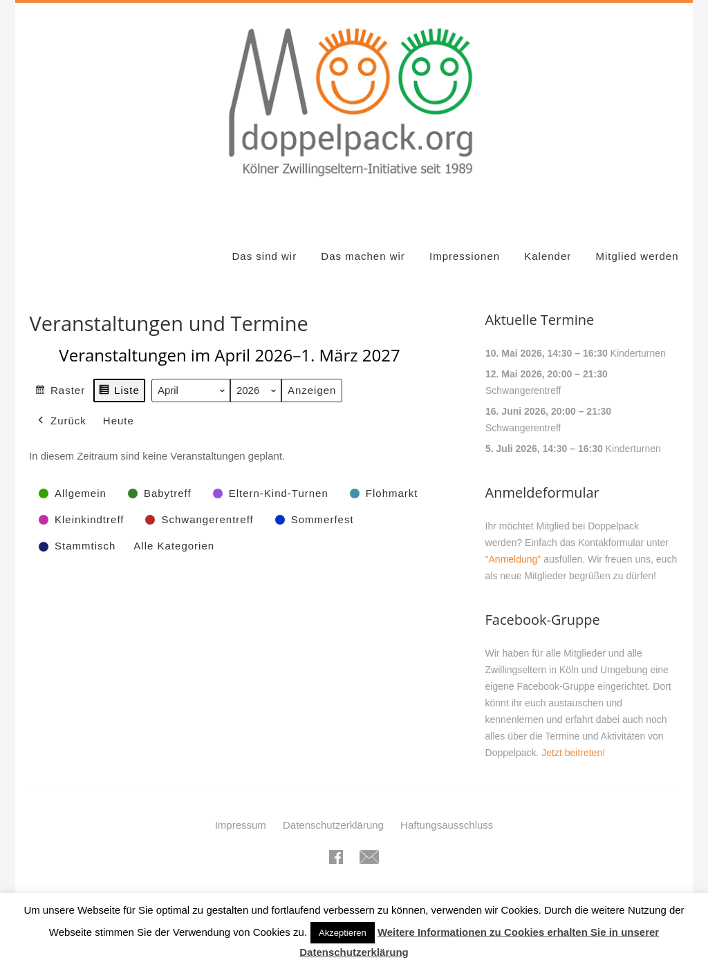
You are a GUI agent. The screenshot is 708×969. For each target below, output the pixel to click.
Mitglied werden (636, 239)
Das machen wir (363, 239)
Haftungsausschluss (446, 808)
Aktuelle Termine (540, 303)
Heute (118, 404)
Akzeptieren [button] (342, 933)
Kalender (547, 239)
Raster (60, 375)
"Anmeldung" (513, 542)
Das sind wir (264, 239)
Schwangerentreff (523, 373)
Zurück (60, 404)
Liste (119, 375)
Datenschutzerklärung (333, 808)
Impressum (240, 808)
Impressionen (464, 239)
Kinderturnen (637, 336)
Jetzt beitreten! (573, 736)
